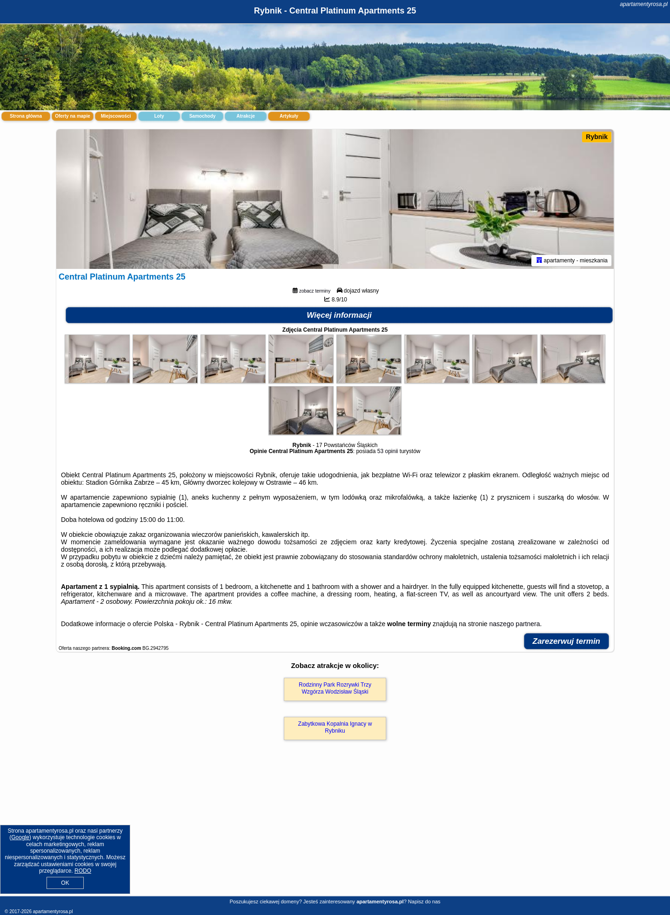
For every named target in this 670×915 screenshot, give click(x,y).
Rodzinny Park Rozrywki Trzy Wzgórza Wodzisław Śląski (335, 688)
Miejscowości (116, 116)
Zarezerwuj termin (567, 641)
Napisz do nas (424, 901)
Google (20, 837)
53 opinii (387, 451)
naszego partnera (514, 624)
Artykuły (289, 116)
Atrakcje (245, 116)
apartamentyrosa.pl (644, 4)
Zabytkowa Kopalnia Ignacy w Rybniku (335, 727)
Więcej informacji (339, 315)
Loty (159, 116)
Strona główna (26, 116)
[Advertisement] (335, 828)
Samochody (202, 116)
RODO (82, 871)
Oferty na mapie (72, 116)
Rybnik (597, 136)
